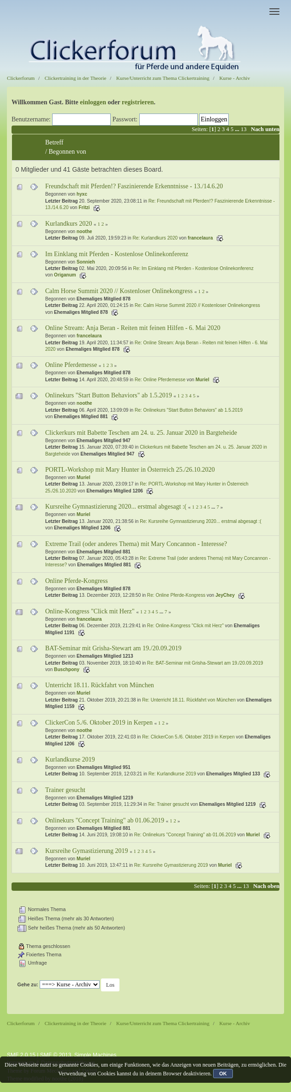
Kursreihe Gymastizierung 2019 (86, 850)
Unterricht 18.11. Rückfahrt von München (99, 685)
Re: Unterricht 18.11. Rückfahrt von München (189, 699)
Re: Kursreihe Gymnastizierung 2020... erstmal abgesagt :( (200, 521)
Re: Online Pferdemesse (160, 379)
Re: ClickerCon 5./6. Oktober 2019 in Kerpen (188, 736)
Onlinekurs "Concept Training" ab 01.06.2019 (104, 820)
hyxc (82, 194)
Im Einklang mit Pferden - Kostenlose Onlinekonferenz (116, 254)
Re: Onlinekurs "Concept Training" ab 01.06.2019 (185, 834)
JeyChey (225, 595)
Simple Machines (95, 1055)
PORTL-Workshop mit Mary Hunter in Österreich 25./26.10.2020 (130, 469)
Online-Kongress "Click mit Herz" (90, 611)
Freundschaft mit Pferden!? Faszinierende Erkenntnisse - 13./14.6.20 (134, 186)
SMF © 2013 (55, 1055)
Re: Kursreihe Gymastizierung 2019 (171, 865)
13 (244, 129)
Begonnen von (67, 151)
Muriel (202, 379)
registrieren (138, 102)
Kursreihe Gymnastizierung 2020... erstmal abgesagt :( (115, 506)
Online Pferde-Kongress (76, 580)
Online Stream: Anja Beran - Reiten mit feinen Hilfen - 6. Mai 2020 (132, 327)
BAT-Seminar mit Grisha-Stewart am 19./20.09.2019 (113, 648)
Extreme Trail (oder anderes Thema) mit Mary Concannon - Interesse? (136, 543)
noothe (84, 231)
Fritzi (84, 207)
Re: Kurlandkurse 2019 (172, 773)
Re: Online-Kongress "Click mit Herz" (185, 625)
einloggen (93, 102)
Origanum (65, 274)
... (238, 129)
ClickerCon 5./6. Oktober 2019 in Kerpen (99, 722)
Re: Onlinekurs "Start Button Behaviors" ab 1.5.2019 (189, 410)
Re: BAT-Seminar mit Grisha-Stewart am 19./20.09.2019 (205, 663)
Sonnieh (86, 261)
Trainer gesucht (65, 789)
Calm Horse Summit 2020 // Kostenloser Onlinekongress (119, 291)
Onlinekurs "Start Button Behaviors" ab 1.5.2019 (108, 395)
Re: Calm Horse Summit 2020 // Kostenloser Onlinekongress (197, 305)
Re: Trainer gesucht (168, 804)
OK (223, 1073)
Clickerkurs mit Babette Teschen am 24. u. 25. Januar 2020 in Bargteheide (141, 432)
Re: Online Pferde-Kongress (176, 595)
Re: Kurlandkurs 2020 (155, 237)
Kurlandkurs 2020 (68, 223)
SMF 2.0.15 (21, 1055)
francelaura (200, 237)
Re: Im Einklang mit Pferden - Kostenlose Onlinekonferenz (193, 268)
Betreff (54, 142)
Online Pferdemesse (71, 364)
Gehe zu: (28, 984)
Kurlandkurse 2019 (70, 759)
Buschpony (66, 669)
